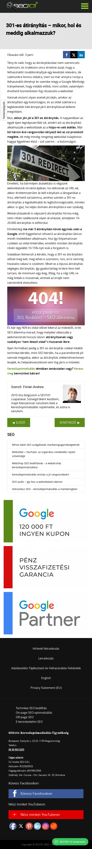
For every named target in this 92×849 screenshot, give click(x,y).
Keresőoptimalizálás (21, 369)
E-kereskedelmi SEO (29, 721)
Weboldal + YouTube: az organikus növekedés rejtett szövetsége (43, 454)
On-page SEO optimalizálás (34, 712)
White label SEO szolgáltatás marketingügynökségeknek (45, 444)
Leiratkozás (46, 658)
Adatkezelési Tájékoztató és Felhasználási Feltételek (46, 668)
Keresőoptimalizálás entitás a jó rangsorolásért (40, 474)
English (46, 678)
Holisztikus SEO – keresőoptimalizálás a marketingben (44, 489)
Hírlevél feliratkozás (46, 649)
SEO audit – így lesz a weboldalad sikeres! (37, 481)
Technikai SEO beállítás (31, 708)
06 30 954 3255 (16, 749)
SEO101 (21, 6)
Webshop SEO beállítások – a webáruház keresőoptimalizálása (36, 465)
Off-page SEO (25, 717)
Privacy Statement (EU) (46, 688)
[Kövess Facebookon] (46, 793)
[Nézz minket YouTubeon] (46, 814)
